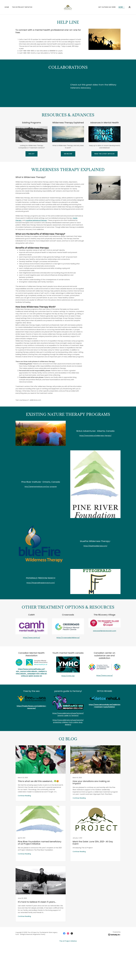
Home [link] (7, 7)
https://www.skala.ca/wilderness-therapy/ (95, 436)
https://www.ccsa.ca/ (104, 675)
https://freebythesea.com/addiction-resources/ (31, 707)
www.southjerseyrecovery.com (104, 631)
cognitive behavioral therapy (36, 220)
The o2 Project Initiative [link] (22, 7)
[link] (68, 7)
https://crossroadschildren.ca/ (68, 638)
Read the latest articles (104, 154)
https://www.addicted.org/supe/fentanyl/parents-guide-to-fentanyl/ (68, 714)
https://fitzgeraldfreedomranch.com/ (40, 583)
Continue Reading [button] (24, 796)
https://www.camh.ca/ (31, 638)
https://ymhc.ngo (68, 676)
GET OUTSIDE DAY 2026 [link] (107, 7)
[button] (122, 7)
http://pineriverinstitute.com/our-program (41, 487)
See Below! (68, 154)
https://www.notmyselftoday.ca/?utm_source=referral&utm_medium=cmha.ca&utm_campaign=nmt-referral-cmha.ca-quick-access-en (31, 672)
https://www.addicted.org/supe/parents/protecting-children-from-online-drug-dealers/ (68, 722)
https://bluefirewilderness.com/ (95, 546)
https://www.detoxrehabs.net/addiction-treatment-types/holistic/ (104, 705)
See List (31, 154)
